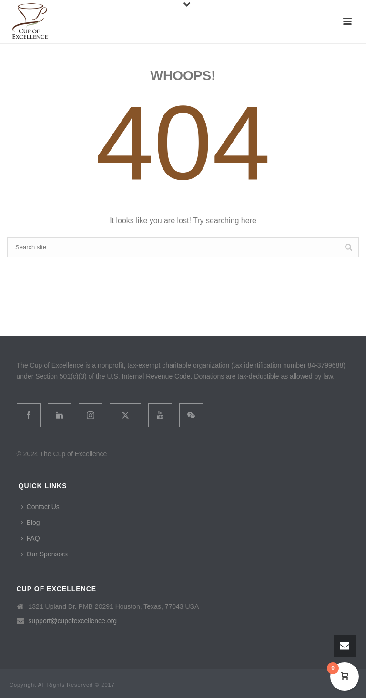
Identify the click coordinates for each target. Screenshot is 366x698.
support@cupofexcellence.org (73, 621)
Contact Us (40, 507)
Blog (30, 522)
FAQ (30, 538)
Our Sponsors (44, 554)
